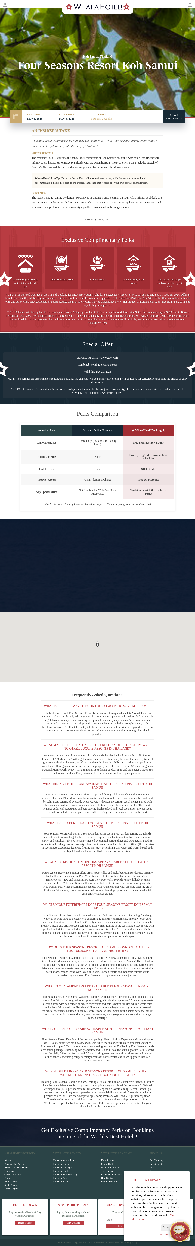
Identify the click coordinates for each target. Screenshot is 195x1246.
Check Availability (174, 117)
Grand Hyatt (107, 1164)
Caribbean (9, 1171)
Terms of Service (65, 1242)
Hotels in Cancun (61, 1164)
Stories (153, 1171)
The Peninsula (108, 1171)
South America (11, 1185)
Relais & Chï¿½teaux (111, 1174)
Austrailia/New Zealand (16, 1167)
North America (11, 1181)
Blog (152, 1167)
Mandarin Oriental (110, 1167)
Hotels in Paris (60, 1178)
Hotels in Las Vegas (62, 1167)
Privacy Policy (131, 1242)
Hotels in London (61, 1171)
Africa (7, 1160)
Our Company (157, 1160)
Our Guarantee (157, 1164)
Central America (12, 1174)
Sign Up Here (73, 1223)
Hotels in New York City (65, 1174)
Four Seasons (107, 1160)
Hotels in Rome (60, 1181)
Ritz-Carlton (107, 1178)
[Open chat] (180, 1231)
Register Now (25, 1223)
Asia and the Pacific (14, 1164)
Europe (7, 1178)
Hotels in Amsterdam (63, 1160)
